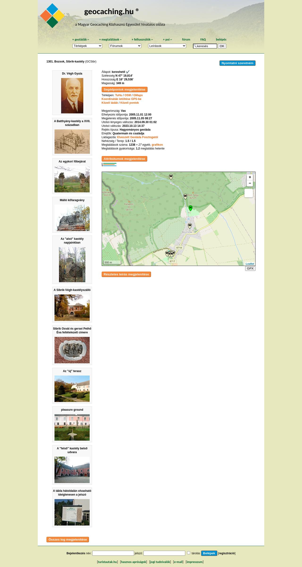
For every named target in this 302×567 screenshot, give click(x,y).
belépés (221, 39)
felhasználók (142, 39)
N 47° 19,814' (124, 75)
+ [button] (250, 177)
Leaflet (250, 263)
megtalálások (110, 39)
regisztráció (227, 553)
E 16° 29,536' (124, 79)
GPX (250, 268)
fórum (186, 39)
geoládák (81, 39)
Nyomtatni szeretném (237, 63)
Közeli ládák (110, 102)
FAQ (203, 39)
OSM (128, 95)
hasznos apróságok (133, 562)
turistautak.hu (107, 562)
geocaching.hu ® (112, 11)
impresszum (195, 562)
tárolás (196, 553)
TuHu (118, 95)
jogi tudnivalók (160, 562)
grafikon (157, 144)
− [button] (250, 183)
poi (167, 39)
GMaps (138, 95)
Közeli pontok (129, 102)
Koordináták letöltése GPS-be (122, 99)
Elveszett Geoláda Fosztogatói (137, 137)
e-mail (178, 562)
